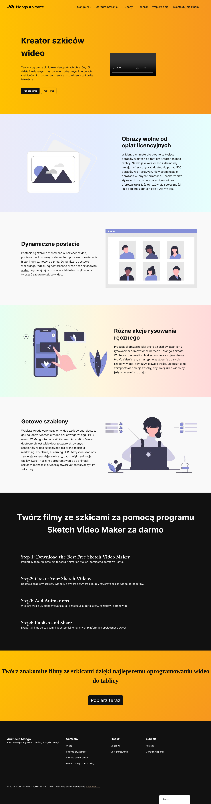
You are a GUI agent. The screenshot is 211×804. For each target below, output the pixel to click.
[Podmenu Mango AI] (90, 7)
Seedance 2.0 (93, 786)
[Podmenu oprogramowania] (119, 7)
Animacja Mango (19, 739)
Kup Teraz (49, 90)
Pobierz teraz (30, 90)
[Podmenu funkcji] (134, 7)
